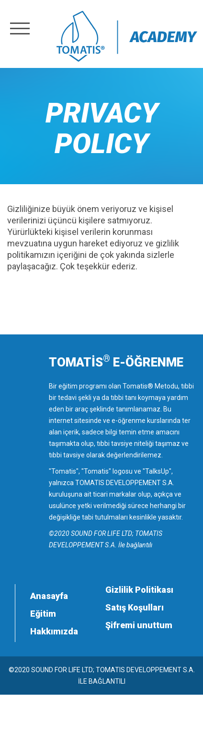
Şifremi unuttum (138, 625)
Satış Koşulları (134, 607)
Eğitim (43, 614)
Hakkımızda (54, 631)
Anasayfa (49, 596)
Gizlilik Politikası (139, 590)
